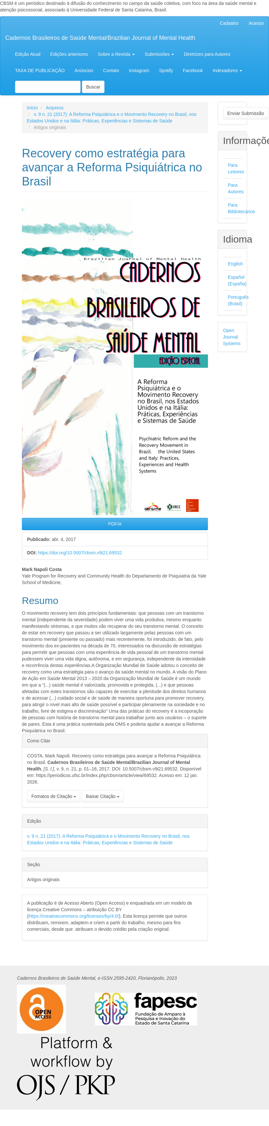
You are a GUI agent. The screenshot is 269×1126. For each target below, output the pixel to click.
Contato (111, 70)
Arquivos (54, 107)
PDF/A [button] (114, 524)
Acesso (256, 23)
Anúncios (83, 70)
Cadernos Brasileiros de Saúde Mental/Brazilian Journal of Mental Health (100, 38)
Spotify (166, 70)
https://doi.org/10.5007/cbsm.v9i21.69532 (80, 552)
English (235, 263)
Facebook (193, 70)
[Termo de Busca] (48, 87)
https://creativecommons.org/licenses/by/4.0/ (74, 916)
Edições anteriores (69, 54)
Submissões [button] (159, 54)
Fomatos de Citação (53, 796)
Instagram (139, 70)
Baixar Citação (102, 796)
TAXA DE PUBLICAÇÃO (40, 70)
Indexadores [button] (227, 70)
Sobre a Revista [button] (116, 54)
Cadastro (229, 23)
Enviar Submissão (245, 113)
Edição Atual (27, 54)
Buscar (93, 86)
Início (32, 107)
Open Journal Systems (232, 337)
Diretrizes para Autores (207, 54)
